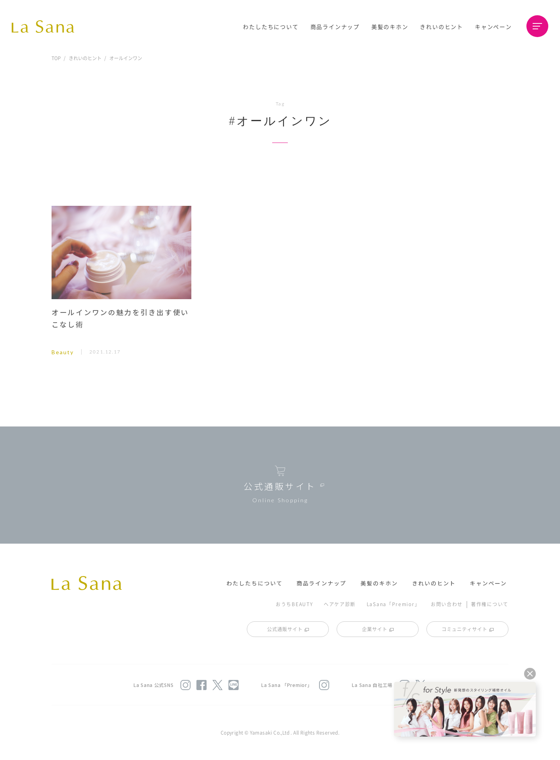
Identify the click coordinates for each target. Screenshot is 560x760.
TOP (56, 58)
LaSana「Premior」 (393, 604)
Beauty (63, 352)
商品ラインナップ (335, 26)
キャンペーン (493, 26)
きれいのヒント (441, 26)
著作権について (489, 604)
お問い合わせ (447, 604)
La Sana (47, 26)
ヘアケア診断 (340, 604)
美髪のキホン (389, 26)
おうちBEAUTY (294, 604)
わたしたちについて (270, 26)
